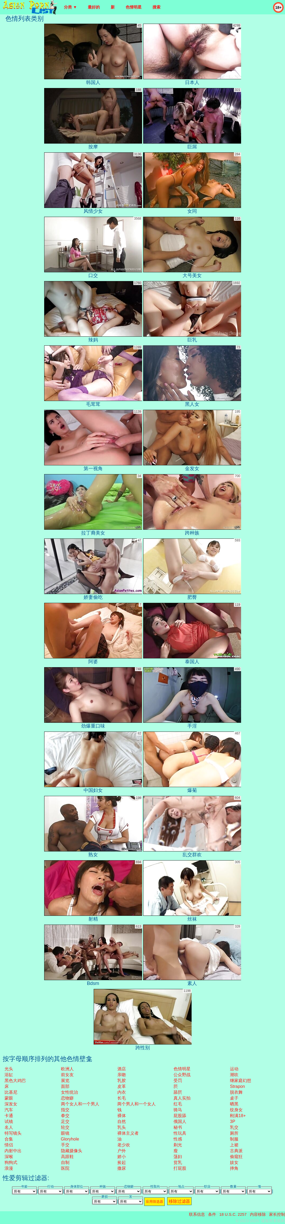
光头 (9, 1069)
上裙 (234, 1145)
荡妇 (178, 1156)
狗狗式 (11, 1162)
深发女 (11, 1104)
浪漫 (9, 1168)
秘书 (178, 1127)
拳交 (65, 1115)
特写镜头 (13, 1133)
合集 (9, 1139)
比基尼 (11, 1092)
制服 (234, 1139)
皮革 (121, 1086)
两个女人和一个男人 (80, 1104)
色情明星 (134, 7)
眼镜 (65, 1133)
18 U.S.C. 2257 (233, 1214)
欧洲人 (67, 1069)
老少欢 (123, 1145)
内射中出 (13, 1150)
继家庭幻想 (240, 1080)
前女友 (67, 1074)
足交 (65, 1121)
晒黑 (234, 1104)
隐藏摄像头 (71, 1150)
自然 (121, 1121)
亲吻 (121, 1074)
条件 (212, 1214)
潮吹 (234, 1074)
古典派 (236, 1150)
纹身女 (236, 1110)
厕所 (234, 1133)
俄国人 (180, 1121)
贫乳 (178, 1162)
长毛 (121, 1098)
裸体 (121, 1115)
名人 (9, 1127)
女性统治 (69, 1092)
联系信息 (197, 1214)
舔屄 (178, 1092)
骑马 (178, 1110)
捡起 (121, 1162)
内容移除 (258, 1214)
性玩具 (180, 1133)
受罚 (178, 1080)
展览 (65, 1080)
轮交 (65, 1127)
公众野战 (182, 1074)
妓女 (234, 1162)
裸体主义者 (128, 1133)
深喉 (9, 1156)
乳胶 (121, 1080)
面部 (65, 1086)
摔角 (234, 1168)
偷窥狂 (236, 1156)
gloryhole (70, 1139)
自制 (65, 1162)
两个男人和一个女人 (136, 1104)
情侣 (9, 1145)
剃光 (178, 1145)
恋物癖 (67, 1098)
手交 (65, 1145)
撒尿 (121, 1168)
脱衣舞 (236, 1092)
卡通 (9, 1115)
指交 (65, 1110)
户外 (121, 1150)
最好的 (94, 7)
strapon (237, 1086)
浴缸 (9, 1074)
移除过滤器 (179, 1201)
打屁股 (180, 1168)
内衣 (121, 1092)
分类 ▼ (70, 7)
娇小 (121, 1156)
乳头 (121, 1127)
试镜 (9, 1121)
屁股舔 (180, 1115)
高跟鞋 (67, 1156)
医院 (65, 1168)
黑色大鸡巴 (15, 1080)
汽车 (9, 1110)
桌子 (234, 1098)
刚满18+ (238, 1115)
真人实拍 (182, 1098)
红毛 (178, 1104)
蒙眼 (9, 1098)
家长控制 (277, 1214)
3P (232, 1121)
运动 (234, 1069)
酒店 (121, 1069)
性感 (178, 1139)
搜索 (156, 7)
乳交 (234, 1127)
